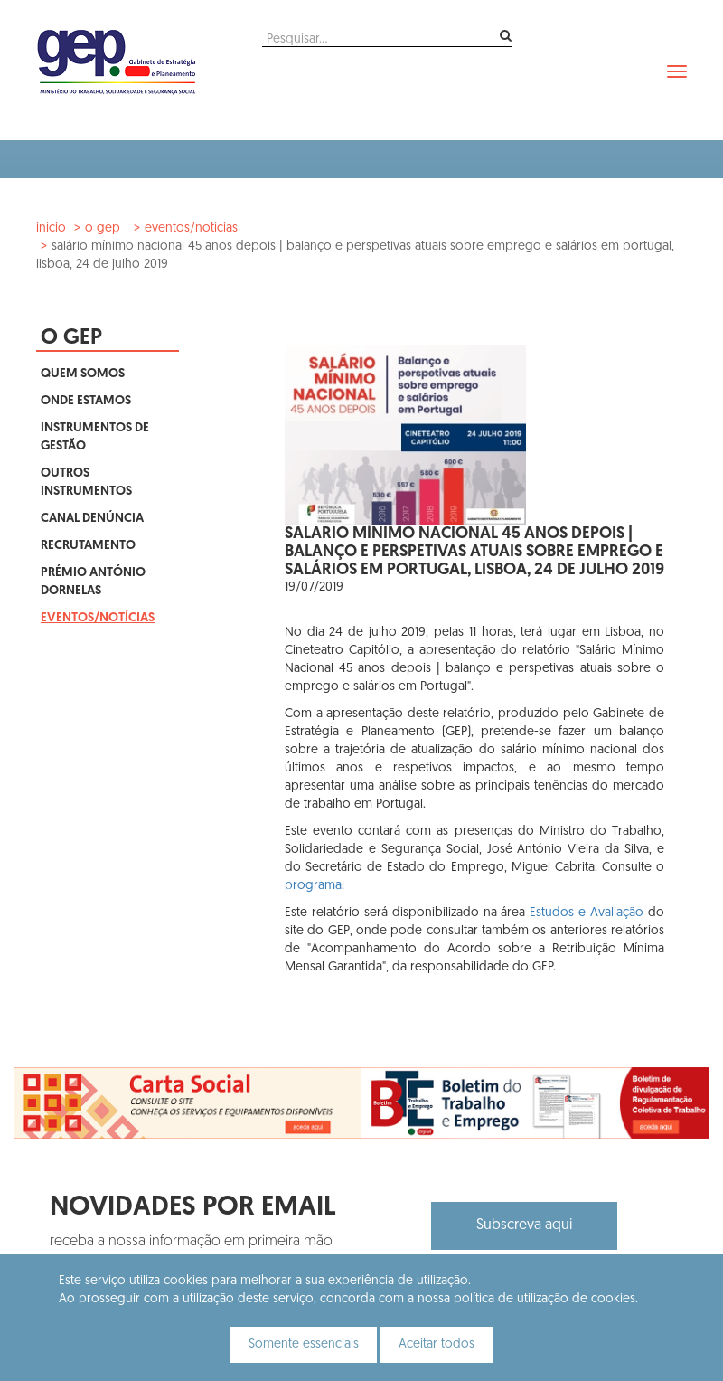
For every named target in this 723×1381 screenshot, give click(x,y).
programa (313, 886)
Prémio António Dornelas (93, 582)
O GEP (102, 228)
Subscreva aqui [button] (524, 1225)
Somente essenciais (304, 1344)
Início (51, 228)
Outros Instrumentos (86, 482)
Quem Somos (83, 374)
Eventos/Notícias (191, 228)
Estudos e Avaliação (586, 913)
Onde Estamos (86, 401)
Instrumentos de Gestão (95, 437)
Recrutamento (88, 546)
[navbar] (677, 71)
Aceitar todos (436, 1344)
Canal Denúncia (92, 518)
